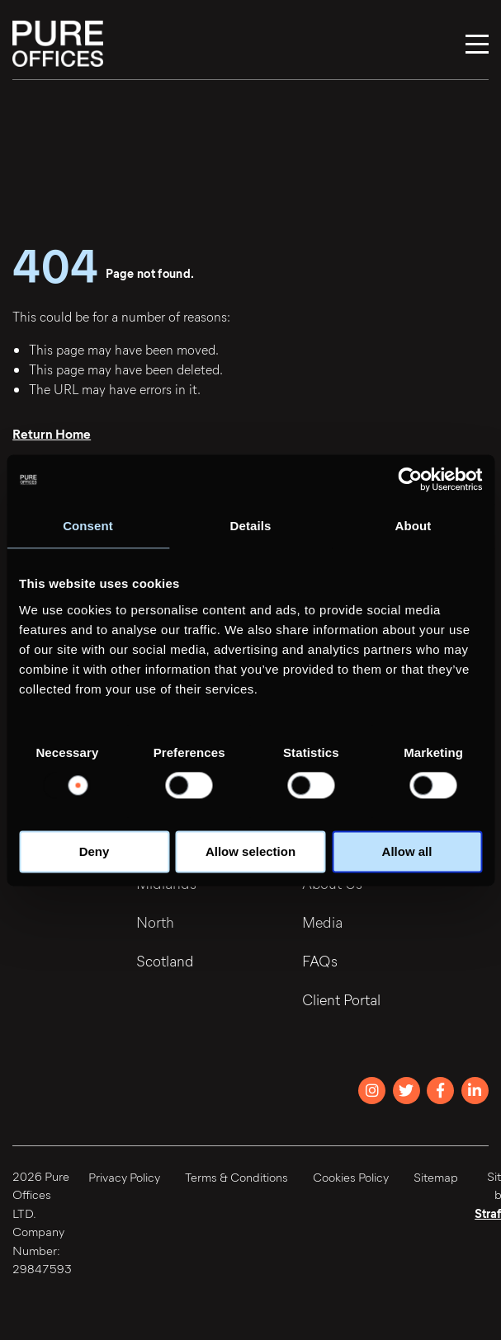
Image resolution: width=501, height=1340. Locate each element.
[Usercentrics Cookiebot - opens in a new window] (410, 479)
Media (322, 922)
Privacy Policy (124, 1176)
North (155, 922)
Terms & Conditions (236, 1176)
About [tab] (413, 526)
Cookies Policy (351, 1176)
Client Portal (341, 999)
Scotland (165, 961)
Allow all (407, 851)
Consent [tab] (88, 526)
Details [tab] (251, 526)
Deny (94, 851)
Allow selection (250, 851)
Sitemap (436, 1176)
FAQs (320, 961)
